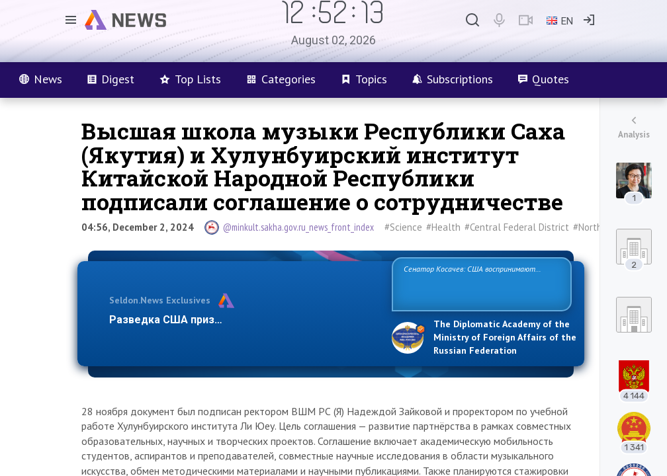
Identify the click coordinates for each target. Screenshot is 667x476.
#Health (443, 227)
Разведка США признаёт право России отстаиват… (243, 319)
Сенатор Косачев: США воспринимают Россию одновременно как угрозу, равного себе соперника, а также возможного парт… (479, 283)
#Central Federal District (517, 227)
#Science (403, 227)
